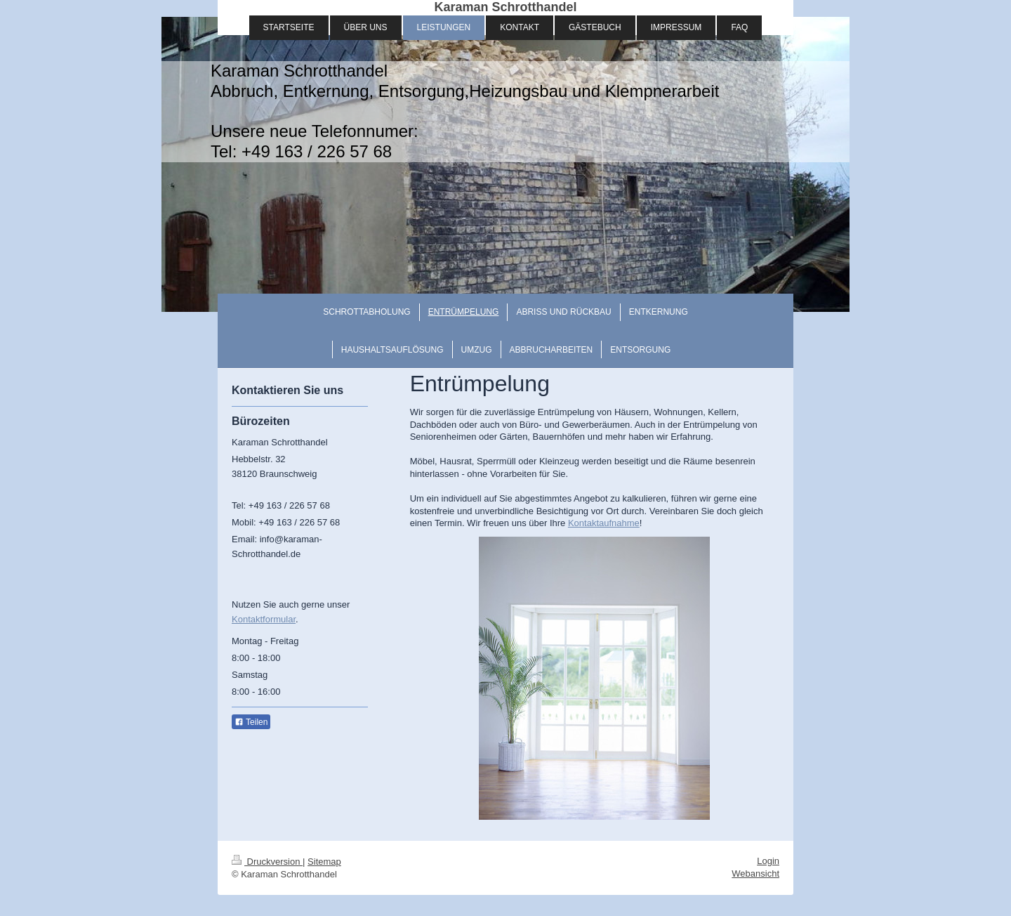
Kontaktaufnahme (604, 523)
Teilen (250, 722)
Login (768, 861)
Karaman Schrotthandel (505, 7)
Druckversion (267, 861)
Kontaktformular (264, 619)
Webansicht (755, 873)
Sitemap (324, 861)
